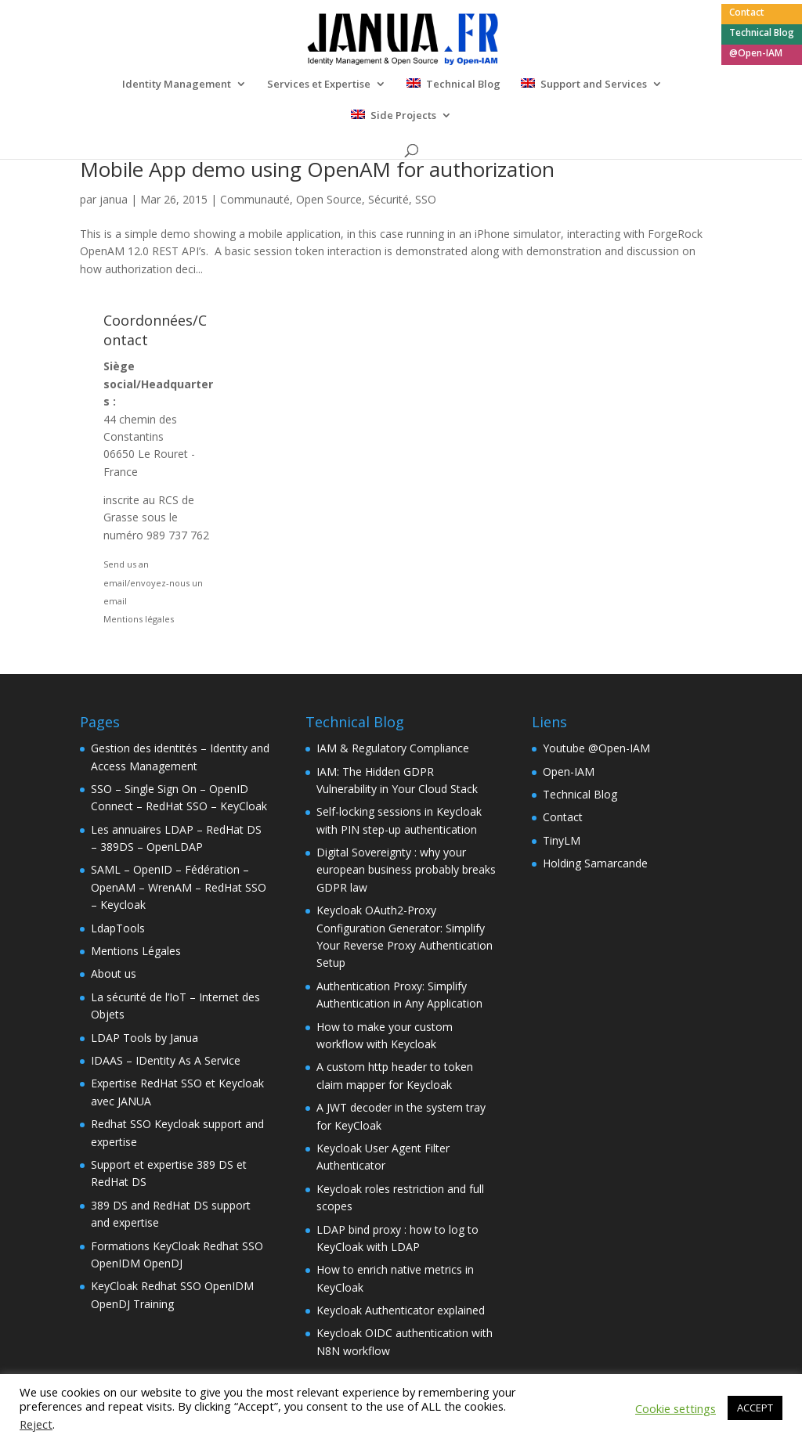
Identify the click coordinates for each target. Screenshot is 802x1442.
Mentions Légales (136, 950)
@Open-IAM (755, 54)
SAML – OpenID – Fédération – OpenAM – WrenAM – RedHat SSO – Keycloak (178, 887)
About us (113, 973)
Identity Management (176, 84)
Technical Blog (761, 33)
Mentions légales (138, 619)
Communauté (255, 199)
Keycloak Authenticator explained (400, 1310)
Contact (746, 13)
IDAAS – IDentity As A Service (165, 1060)
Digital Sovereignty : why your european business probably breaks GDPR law (406, 870)
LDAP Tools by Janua (144, 1037)
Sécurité (388, 199)
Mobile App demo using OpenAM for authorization (317, 169)
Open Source (329, 199)
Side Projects (403, 116)
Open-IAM (568, 771)
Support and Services (593, 84)
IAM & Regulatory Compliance (392, 748)
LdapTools (118, 928)
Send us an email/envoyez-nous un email (153, 582)
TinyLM (561, 840)
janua (113, 199)
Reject (36, 1424)
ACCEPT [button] (755, 1408)
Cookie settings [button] (675, 1408)
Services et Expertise (318, 84)
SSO (425, 199)
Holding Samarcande (595, 863)
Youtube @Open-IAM (596, 748)
